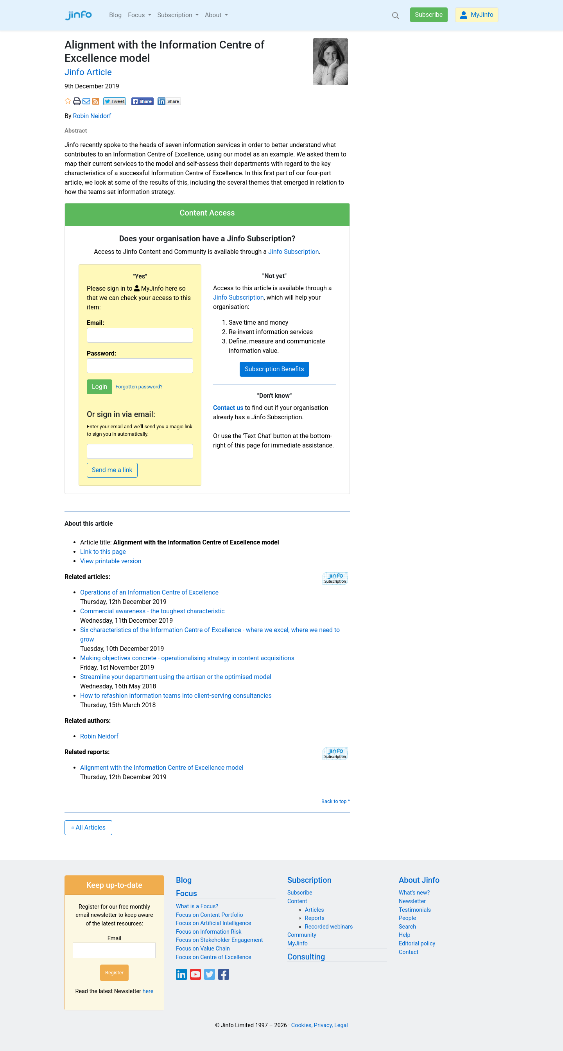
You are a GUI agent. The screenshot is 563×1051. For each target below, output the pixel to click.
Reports (315, 918)
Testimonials (415, 910)
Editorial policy (417, 943)
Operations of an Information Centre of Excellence (149, 592)
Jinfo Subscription (293, 251)
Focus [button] (137, 15)
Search (407, 926)
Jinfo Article (88, 72)
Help (404, 935)
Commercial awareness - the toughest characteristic (152, 611)
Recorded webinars (329, 926)
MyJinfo (476, 15)
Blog (115, 15)
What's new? (414, 892)
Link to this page (103, 551)
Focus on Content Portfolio (209, 915)
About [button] (214, 15)
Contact (408, 952)
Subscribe (429, 14)
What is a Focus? (197, 906)
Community (301, 935)
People (407, 918)
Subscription (309, 880)
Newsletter (412, 901)
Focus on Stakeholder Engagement (219, 940)
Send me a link (112, 470)
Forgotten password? (138, 387)
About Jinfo (419, 880)
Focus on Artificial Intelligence (213, 923)
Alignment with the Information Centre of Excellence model (162, 767)
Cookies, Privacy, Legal (319, 1025)
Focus (186, 893)
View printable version (111, 561)
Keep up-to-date (114, 885)
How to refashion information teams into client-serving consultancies (176, 695)
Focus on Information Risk (209, 932)
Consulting (306, 956)
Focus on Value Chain (203, 948)
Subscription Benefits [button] (274, 369)
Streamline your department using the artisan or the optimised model (175, 677)
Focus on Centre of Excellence (213, 957)
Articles (314, 910)
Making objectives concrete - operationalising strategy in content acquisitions (187, 658)
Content (297, 901)
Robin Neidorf (92, 116)
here (148, 991)
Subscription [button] (176, 15)
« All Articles (88, 827)
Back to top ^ (335, 801)
